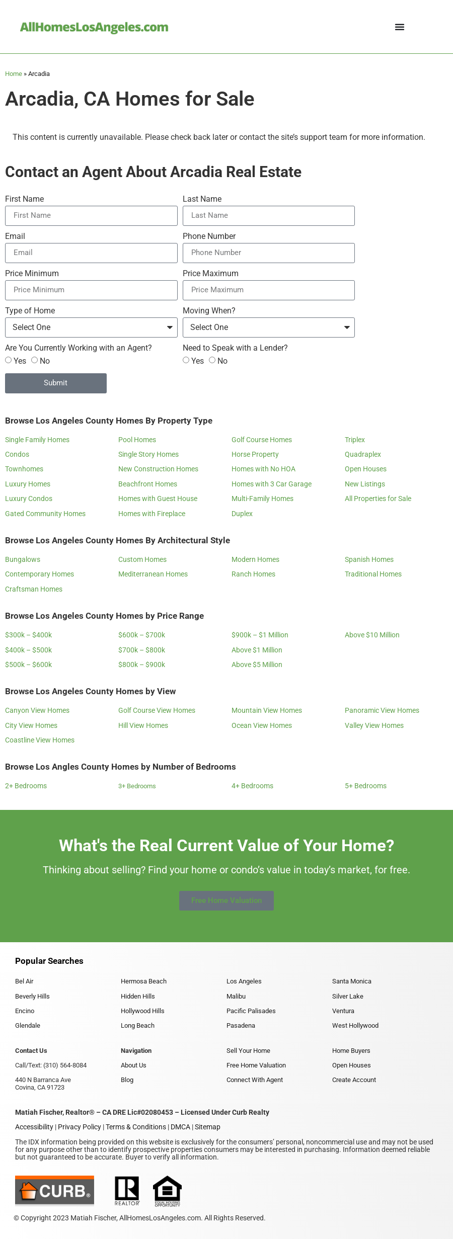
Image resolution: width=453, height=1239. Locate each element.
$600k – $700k (141, 635)
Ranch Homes (253, 574)
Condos (17, 454)
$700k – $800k (141, 650)
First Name (24, 199)
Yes (20, 360)
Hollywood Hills (143, 1011)
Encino (24, 1011)
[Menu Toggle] (400, 27)
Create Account (354, 1080)
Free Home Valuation (256, 1065)
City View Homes (31, 725)
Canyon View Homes (37, 710)
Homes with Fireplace (151, 514)
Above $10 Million (372, 635)
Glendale (27, 1025)
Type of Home (30, 311)
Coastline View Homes (39, 740)
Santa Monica (351, 981)
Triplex (355, 440)
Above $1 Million (257, 650)
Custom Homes (142, 559)
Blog (127, 1080)
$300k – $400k (28, 635)
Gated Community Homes (45, 514)
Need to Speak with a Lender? (235, 348)
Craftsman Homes (33, 589)
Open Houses (366, 469)
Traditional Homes (373, 574)
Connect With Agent (254, 1080)
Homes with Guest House (157, 498)
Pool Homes (137, 440)
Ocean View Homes (262, 725)
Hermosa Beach (144, 981)
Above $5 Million (257, 664)
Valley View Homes (374, 725)
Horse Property (255, 454)
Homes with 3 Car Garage (272, 484)
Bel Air (24, 981)
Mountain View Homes (267, 710)
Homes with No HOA (263, 469)
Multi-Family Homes (262, 498)
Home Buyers (351, 1050)
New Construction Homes (158, 469)
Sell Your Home (248, 1050)
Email (15, 236)
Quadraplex (363, 454)
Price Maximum (211, 274)
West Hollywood (355, 1025)
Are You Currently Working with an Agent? (78, 348)
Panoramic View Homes (382, 710)
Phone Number (209, 236)
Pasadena (240, 1025)
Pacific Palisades (251, 1011)
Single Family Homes (37, 440)
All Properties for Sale (378, 498)
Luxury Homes (27, 484)
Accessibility (34, 1127)
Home (13, 73)
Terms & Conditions (136, 1127)
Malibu (236, 996)
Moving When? (209, 311)
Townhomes (24, 469)
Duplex (242, 514)
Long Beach (138, 1025)
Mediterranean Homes (153, 574)
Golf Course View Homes (156, 710)
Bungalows (22, 559)
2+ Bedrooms (26, 786)
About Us (133, 1065)
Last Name (202, 199)
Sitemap (207, 1127)
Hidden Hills (138, 996)
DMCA (180, 1127)
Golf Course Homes (262, 440)
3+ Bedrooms (137, 786)
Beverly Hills (32, 996)
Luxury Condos (28, 498)
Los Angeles (244, 981)
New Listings (365, 484)
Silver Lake (347, 996)
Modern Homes (255, 559)
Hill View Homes (143, 725)
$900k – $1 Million (260, 635)
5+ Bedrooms (366, 786)
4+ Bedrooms (252, 786)
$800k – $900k (141, 664)
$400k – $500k (28, 650)
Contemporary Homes (39, 574)
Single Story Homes (148, 454)
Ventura (343, 1011)
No (45, 360)
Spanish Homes (369, 559)
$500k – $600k (28, 664)
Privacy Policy (79, 1127)
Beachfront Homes (147, 484)
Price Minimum (32, 274)
